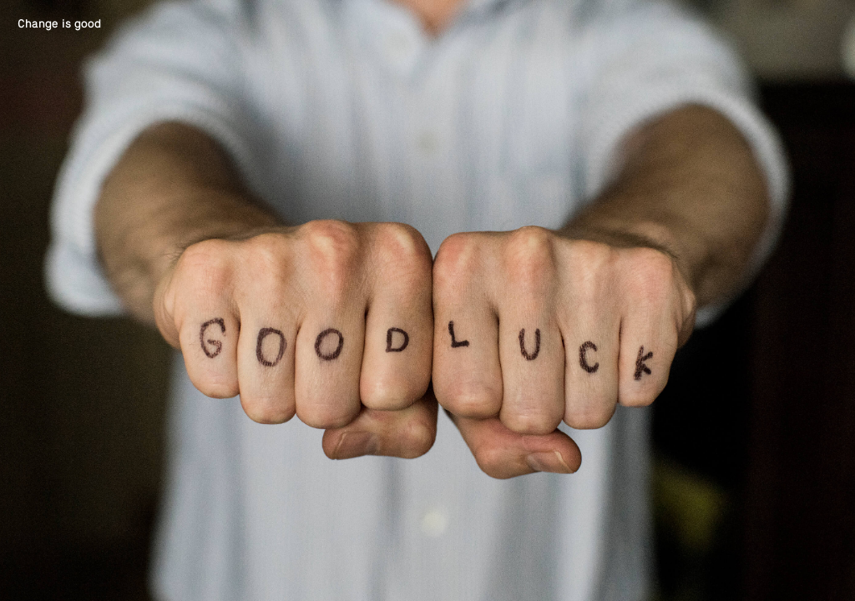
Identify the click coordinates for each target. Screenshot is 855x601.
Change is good (59, 23)
